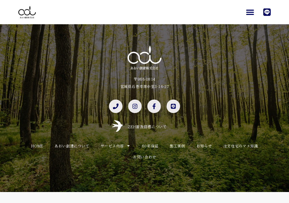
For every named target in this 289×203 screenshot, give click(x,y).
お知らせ (204, 146)
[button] (250, 12)
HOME (37, 146)
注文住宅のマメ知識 (240, 146)
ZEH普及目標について (147, 127)
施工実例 (177, 146)
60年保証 (150, 146)
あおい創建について (71, 146)
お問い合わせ (144, 157)
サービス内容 (115, 146)
